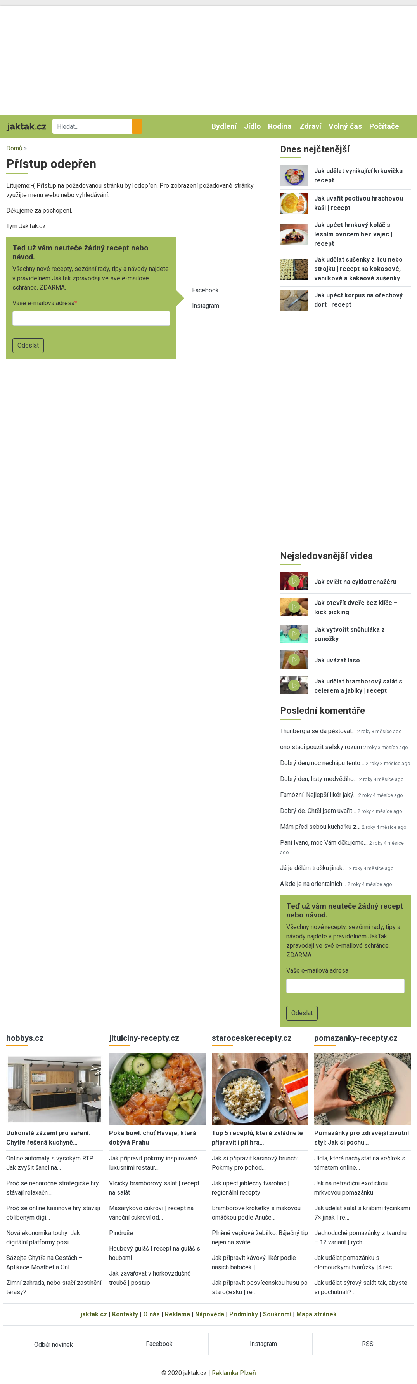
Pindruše (121, 1233)
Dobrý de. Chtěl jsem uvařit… (318, 810)
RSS (368, 1343)
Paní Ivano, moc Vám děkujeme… (324, 842)
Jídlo (252, 126)
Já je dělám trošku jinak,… (314, 868)
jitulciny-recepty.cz (144, 1038)
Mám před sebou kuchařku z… (320, 826)
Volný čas (345, 126)
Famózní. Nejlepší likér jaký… (318, 795)
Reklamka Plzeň (234, 1373)
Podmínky (243, 1314)
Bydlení (224, 126)
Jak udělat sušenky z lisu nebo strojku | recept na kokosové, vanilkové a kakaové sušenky (358, 269)
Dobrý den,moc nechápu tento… (322, 763)
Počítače (384, 126)
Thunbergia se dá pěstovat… (318, 731)
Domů (14, 148)
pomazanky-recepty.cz (356, 1038)
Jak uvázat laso (337, 660)
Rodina (280, 126)
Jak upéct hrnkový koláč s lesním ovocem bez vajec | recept (353, 234)
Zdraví (310, 126)
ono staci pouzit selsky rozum (321, 747)
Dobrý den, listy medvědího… (319, 779)
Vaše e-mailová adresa (43, 303)
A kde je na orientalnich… (313, 884)
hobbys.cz (24, 1038)
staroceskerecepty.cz (252, 1038)
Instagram (205, 305)
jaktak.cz (94, 1314)
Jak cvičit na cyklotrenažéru (355, 581)
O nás (151, 1314)
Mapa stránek (316, 1314)
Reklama (177, 1314)
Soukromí (277, 1314)
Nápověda (209, 1314)
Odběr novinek (53, 1344)
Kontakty (125, 1314)
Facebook (205, 290)
